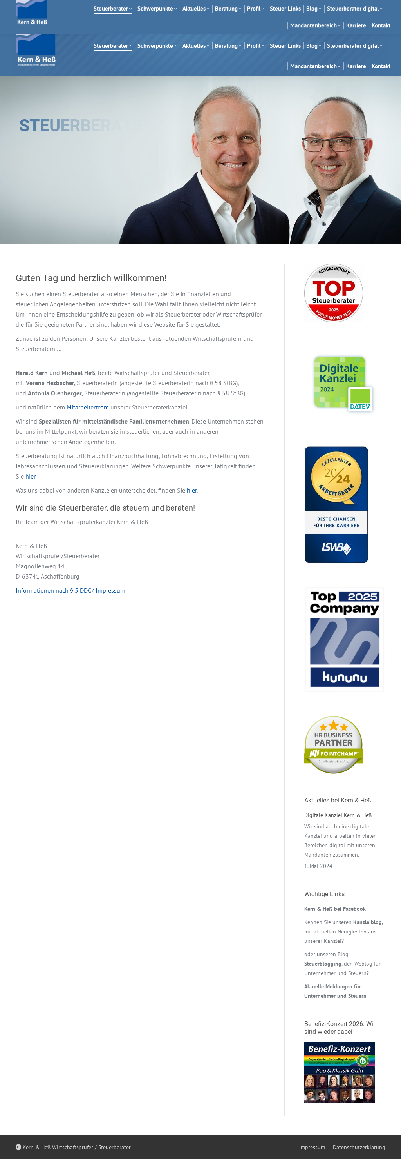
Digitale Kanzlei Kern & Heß (338, 815)
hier (30, 476)
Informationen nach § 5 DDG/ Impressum (70, 590)
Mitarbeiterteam (88, 407)
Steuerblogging (322, 963)
